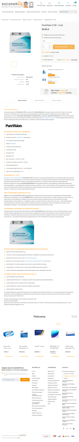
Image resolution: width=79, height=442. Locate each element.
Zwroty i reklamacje (53, 392)
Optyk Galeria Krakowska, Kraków (69, 410)
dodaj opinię (74, 59)
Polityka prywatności (53, 380)
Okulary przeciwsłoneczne (33, 11)
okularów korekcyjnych (31, 258)
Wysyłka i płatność (53, 385)
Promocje (44, 11)
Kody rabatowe (52, 397)
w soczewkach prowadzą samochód (35, 261)
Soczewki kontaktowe (8, 11)
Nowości (34, 385)
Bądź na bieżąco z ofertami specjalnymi (15, 369)
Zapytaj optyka (52, 399)
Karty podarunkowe (37, 400)
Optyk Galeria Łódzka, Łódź (68, 417)
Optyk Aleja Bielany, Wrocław (67, 381)
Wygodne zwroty (52, 387)
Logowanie (51, 376)
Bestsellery (35, 387)
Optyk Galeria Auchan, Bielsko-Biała (68, 407)
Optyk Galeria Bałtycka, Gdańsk (68, 421)
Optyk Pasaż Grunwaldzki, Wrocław (69, 390)
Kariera (34, 376)
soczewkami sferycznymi (49, 118)
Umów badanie (36, 378)
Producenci (35, 380)
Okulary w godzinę (37, 415)
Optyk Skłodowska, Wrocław (67, 393)
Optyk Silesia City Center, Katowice (69, 400)
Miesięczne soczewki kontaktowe (13, 178)
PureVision (13, 143)
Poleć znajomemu (47, 60)
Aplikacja (34, 410)
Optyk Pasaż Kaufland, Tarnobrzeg (68, 414)
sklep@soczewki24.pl (70, 376)
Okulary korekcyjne (20, 11)
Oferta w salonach (52, 11)
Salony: (66, 378)
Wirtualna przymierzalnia (38, 406)
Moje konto (51, 371)
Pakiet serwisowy (37, 413)
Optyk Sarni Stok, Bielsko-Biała (69, 404)
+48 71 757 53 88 (69, 373)
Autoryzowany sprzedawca (36, 403)
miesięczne (20, 137)
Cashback (47, 52)
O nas (33, 371)
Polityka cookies (52, 383)
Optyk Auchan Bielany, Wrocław (68, 384)
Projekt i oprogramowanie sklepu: (11, 437)
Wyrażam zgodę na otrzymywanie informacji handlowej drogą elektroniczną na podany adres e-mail (16, 374)
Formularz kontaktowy (68, 371)
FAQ (49, 404)
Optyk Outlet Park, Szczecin (67, 424)
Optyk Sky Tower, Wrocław (69, 387)
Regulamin (51, 378)
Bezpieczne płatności (54, 390)
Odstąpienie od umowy (54, 394)
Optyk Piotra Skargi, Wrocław (67, 397)
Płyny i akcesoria (36, 398)
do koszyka (51, 75)
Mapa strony (51, 401)
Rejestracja (51, 373)
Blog (33, 373)
